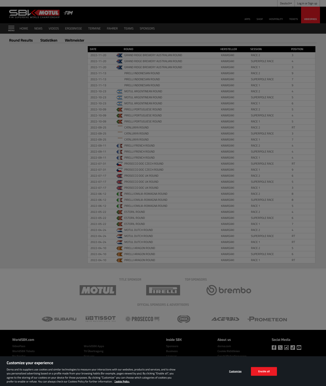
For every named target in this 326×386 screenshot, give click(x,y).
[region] (163, 371)
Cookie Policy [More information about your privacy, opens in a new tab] (122, 381)
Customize (235, 371)
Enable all (264, 371)
